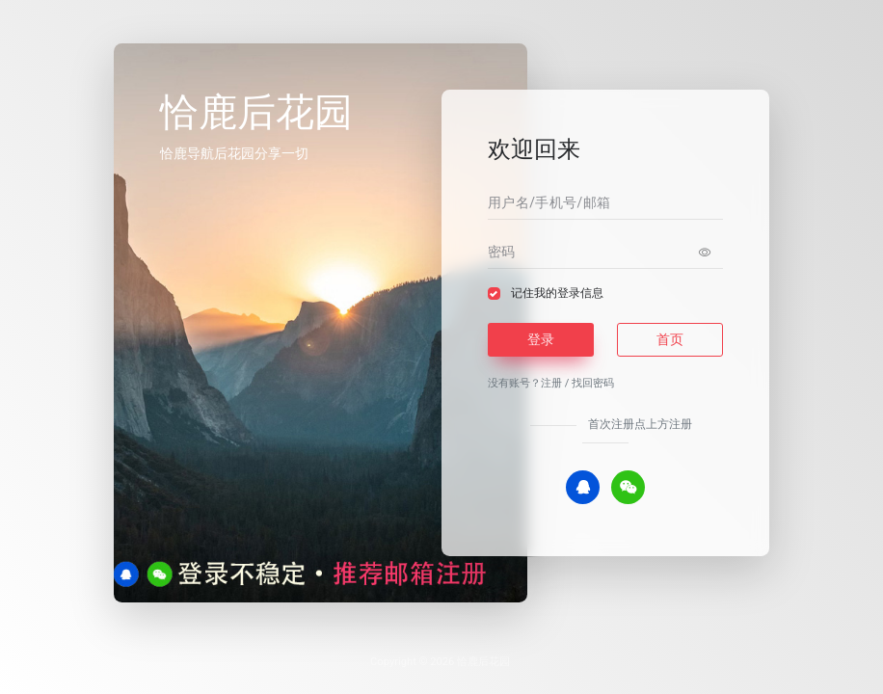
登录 (540, 339)
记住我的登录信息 (557, 293)
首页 (669, 339)
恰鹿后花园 (483, 661)
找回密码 (593, 383)
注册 (551, 383)
